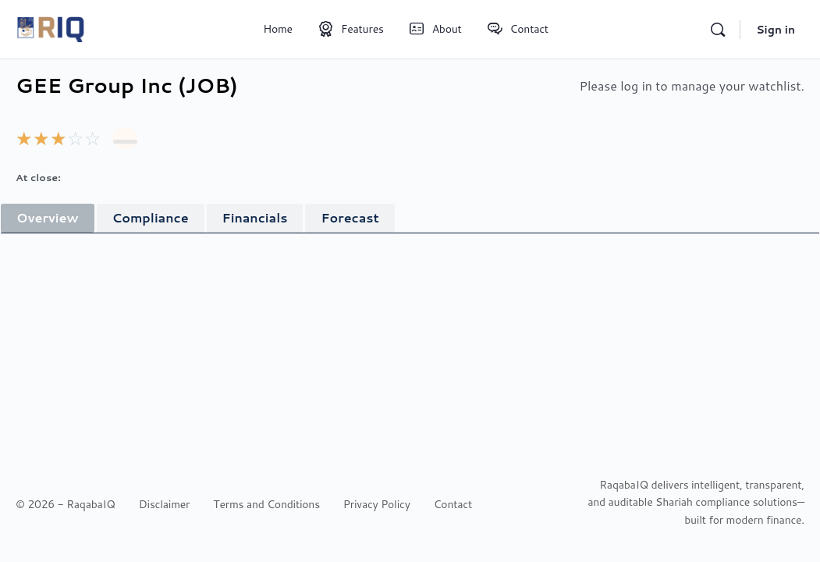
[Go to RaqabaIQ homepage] (51, 27)
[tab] (47, 218)
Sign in (775, 29)
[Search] (717, 29)
